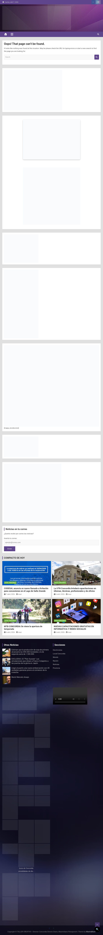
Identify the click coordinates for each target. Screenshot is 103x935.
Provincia (56, 668)
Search (96, 57)
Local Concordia (10, 582)
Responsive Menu (98, 2)
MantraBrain (91, 932)
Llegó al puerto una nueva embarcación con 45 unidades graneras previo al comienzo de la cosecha (30, 670)
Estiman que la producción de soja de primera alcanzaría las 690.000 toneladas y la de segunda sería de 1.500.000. (30, 652)
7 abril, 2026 (9, 594)
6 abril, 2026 (59, 594)
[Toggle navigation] (12, 34)
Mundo (55, 657)
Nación (55, 661)
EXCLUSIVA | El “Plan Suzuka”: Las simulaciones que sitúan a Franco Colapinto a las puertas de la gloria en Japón (29, 661)
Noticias (56, 664)
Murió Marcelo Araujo (20, 677)
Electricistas (57, 650)
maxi (19, 594)
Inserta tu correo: (10, 538)
